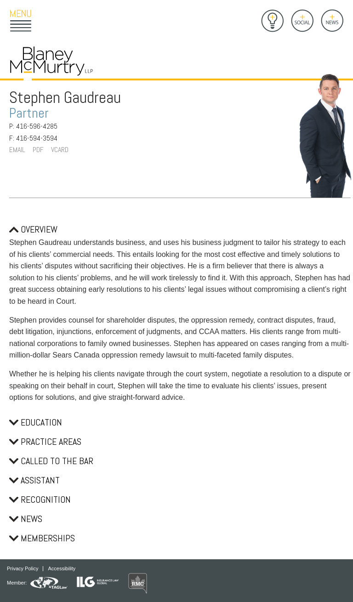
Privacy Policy (22, 568)
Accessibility (61, 568)
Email (17, 149)
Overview (33, 229)
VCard (59, 149)
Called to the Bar (51, 461)
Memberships (42, 538)
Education (35, 422)
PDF (38, 149)
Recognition (40, 499)
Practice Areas (45, 441)
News (25, 518)
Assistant (34, 480)
